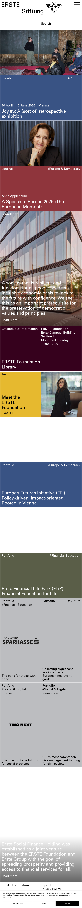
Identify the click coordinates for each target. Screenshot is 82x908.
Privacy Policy (51, 889)
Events (6, 78)
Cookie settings (17, 903)
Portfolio (8, 465)
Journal (7, 169)
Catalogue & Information (20, 329)
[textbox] (60, 24)
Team (5, 374)
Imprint (46, 885)
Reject (44, 903)
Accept (67, 903)
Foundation (10, 214)
